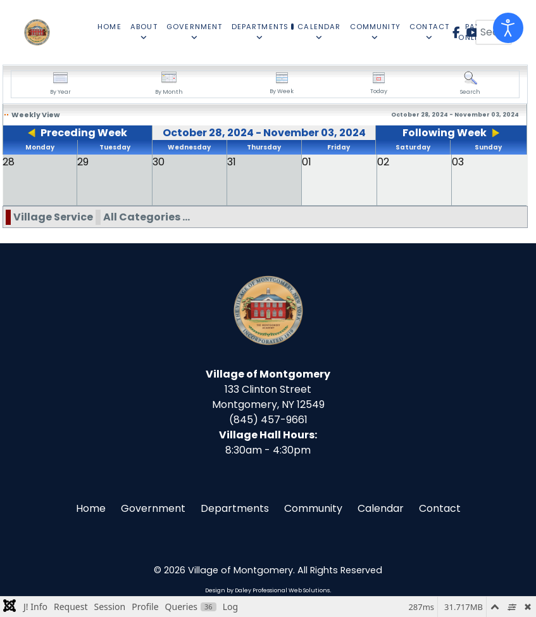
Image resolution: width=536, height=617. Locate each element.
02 (383, 162)
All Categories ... (146, 217)
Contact (440, 508)
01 (306, 162)
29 (83, 162)
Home (91, 508)
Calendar (381, 508)
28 (9, 162)
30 (159, 162)
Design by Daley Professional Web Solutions (267, 590)
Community (313, 508)
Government (153, 508)
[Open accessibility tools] (508, 28)
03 (458, 162)
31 (231, 162)
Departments (235, 508)
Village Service (53, 217)
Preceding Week (84, 132)
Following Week (444, 132)
